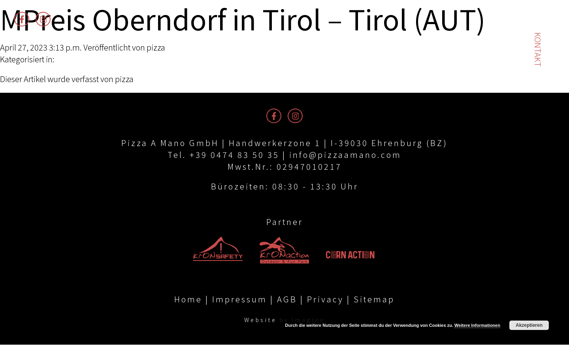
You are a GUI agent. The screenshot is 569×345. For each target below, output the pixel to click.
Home (188, 299)
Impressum (239, 299)
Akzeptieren (529, 325)
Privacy (325, 299)
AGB (287, 299)
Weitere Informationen (477, 325)
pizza (156, 47)
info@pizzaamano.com (345, 154)
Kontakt (538, 49)
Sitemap (374, 299)
